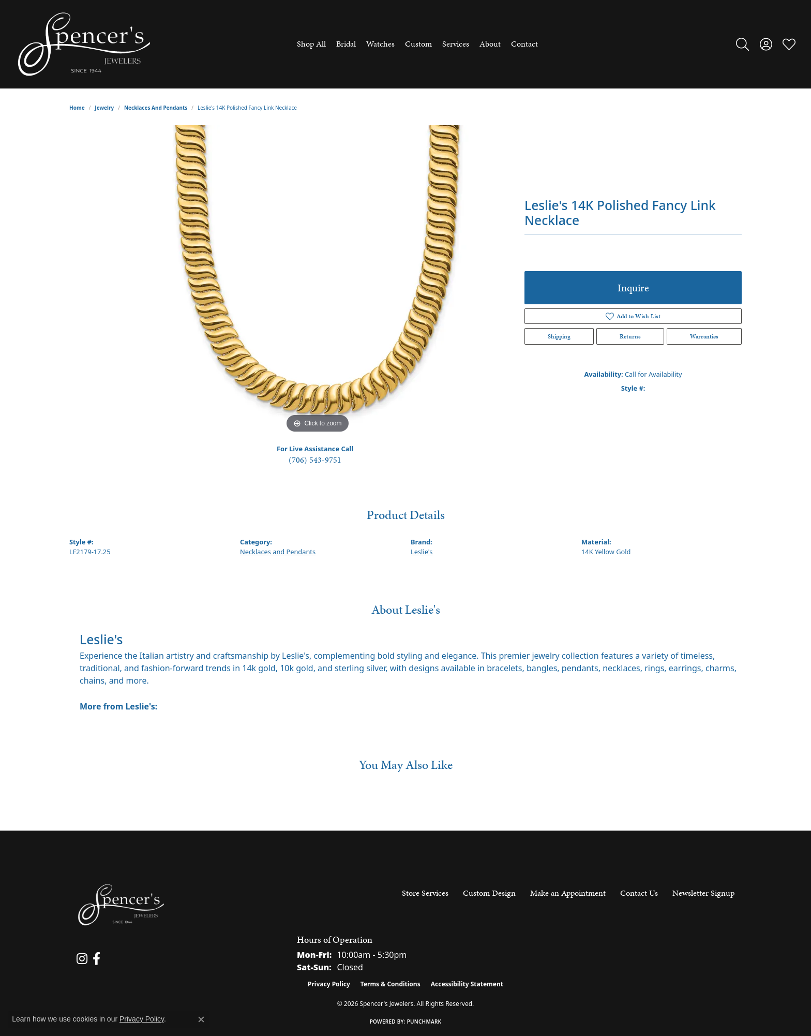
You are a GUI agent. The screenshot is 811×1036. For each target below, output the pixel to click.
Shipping (559, 336)
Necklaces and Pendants (155, 107)
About (490, 44)
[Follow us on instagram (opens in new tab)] (82, 959)
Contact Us (639, 893)
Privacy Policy (329, 984)
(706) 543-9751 (315, 460)
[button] (742, 44)
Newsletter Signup (703, 893)
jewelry (104, 107)
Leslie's (421, 551)
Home (77, 107)
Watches (380, 44)
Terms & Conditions (390, 984)
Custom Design (489, 893)
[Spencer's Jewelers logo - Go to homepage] (84, 44)
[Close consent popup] (201, 1019)
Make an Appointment (568, 893)
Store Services (425, 893)
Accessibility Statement (467, 984)
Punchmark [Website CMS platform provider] (424, 1021)
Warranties (704, 336)
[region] (317, 280)
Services (455, 44)
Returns (630, 336)
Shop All (311, 44)
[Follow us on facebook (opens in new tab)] (96, 959)
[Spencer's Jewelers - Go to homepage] (121, 905)
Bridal (346, 44)
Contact (524, 44)
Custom (418, 44)
